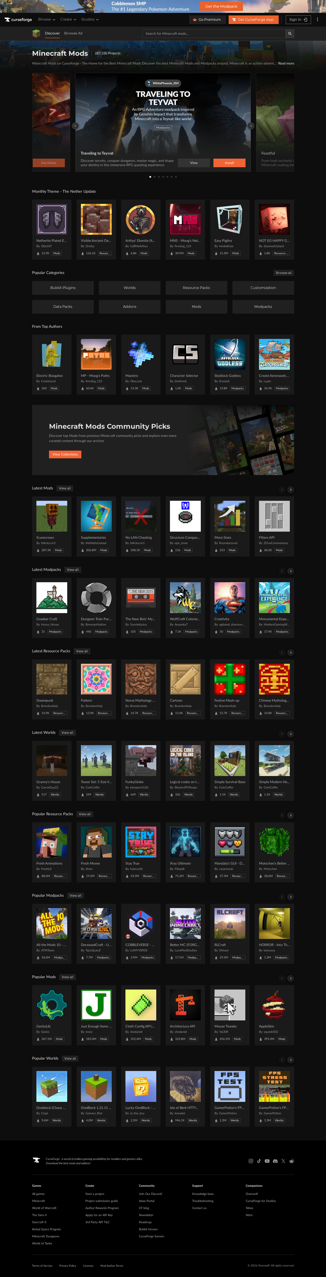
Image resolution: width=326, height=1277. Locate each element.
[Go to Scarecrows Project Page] (51, 526)
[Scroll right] (290, 489)
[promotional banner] (163, 6)
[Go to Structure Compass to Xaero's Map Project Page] (185, 526)
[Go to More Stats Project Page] (230, 526)
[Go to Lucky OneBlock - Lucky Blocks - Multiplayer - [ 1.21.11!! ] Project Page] (141, 1097)
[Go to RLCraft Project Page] (230, 934)
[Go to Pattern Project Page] (96, 689)
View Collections (65, 454)
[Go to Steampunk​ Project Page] (51, 689)
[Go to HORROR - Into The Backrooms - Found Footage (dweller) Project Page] (274, 934)
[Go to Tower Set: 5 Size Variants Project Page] (96, 771)
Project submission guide (101, 1201)
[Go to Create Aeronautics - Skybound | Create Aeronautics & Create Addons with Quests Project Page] (274, 365)
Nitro (249, 1215)
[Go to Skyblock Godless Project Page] (230, 365)
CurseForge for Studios (261, 1201)
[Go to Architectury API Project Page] (185, 1015)
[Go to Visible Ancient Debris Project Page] (96, 230)
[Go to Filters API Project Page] (274, 526)
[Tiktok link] (259, 1161)
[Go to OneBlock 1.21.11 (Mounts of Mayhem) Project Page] (96, 1097)
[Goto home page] (18, 20)
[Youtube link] (267, 1161)
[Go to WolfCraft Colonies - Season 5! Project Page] (185, 608)
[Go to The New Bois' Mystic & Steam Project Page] (141, 608)
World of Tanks (42, 1243)
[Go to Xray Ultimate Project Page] (185, 852)
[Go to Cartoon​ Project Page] (185, 689)
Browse (47, 19)
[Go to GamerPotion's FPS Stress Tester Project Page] (274, 1097)
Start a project (94, 1194)
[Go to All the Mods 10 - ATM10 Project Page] (51, 934)
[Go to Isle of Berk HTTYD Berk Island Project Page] (185, 1097)
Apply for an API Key (99, 1215)
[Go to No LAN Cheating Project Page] (141, 526)
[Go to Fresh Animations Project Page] (51, 852)
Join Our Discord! (150, 1194)
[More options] (317, 19)
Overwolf (252, 1194)
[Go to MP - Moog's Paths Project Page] (96, 365)
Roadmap (145, 1222)
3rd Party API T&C (97, 1222)
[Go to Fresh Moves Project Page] (96, 852)
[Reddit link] (291, 1161)
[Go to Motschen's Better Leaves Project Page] (274, 852)
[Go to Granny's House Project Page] (51, 771)
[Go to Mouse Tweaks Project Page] (230, 1015)
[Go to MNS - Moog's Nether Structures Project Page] (185, 230)
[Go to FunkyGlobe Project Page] (141, 771)
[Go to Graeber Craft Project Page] (51, 608)
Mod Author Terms (111, 1266)
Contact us (199, 1208)
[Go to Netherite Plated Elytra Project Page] (51, 230)
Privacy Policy (67, 1266)
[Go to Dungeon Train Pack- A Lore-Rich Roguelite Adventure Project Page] (96, 608)
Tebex (249, 1208)
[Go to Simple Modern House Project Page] (274, 771)
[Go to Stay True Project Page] (141, 852)
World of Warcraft (44, 1208)
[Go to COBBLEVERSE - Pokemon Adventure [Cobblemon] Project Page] (141, 934)
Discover (52, 33)
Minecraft (38, 1201)
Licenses (88, 1266)
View (194, 163)
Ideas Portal (146, 1201)
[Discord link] (275, 1161)
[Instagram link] (250, 1161)
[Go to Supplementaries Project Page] (96, 526)
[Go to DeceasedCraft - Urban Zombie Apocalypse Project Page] (96, 934)
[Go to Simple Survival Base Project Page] (230, 771)
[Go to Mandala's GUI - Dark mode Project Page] (230, 852)
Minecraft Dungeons (45, 1236)
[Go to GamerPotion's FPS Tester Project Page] (230, 1097)
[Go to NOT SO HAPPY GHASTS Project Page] (274, 230)
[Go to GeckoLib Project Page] (51, 1015)
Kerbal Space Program (46, 1229)
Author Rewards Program (102, 1208)
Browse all (284, 273)
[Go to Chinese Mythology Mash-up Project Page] (274, 689)
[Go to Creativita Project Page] (230, 608)
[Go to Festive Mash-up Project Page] (230, 689)
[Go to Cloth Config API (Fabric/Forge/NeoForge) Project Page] (141, 1015)
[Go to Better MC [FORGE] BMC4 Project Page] (185, 934)
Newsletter (146, 1215)
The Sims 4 (39, 1215)
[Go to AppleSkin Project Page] (274, 1015)
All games (38, 1194)
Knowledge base (203, 1194)
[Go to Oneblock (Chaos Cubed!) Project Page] (51, 1097)
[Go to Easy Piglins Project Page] (230, 230)
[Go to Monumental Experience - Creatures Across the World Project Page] (274, 608)
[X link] (283, 1161)
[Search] (290, 33)
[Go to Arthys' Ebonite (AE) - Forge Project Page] (141, 230)
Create (68, 19)
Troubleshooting (202, 1201)
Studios (90, 19)
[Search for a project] (214, 33)
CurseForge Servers (151, 1236)
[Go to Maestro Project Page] (141, 365)
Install (229, 163)
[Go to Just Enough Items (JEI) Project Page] (96, 1015)
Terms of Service (42, 1266)
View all (65, 488)
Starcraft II (39, 1222)
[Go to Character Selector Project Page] (185, 365)
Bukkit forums (148, 1229)
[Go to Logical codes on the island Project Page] (185, 771)
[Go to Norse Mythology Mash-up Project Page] (141, 689)
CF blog (144, 1208)
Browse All (73, 33)
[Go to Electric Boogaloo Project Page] (51, 365)
